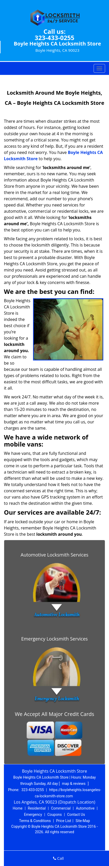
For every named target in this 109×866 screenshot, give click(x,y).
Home (18, 808)
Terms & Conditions (35, 821)
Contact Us (76, 814)
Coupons (54, 814)
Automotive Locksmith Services (54, 555)
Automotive (85, 808)
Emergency (33, 814)
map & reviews (74, 783)
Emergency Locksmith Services (54, 639)
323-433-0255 (54, 37)
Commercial (60, 808)
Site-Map (83, 821)
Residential (37, 808)
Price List (63, 821)
